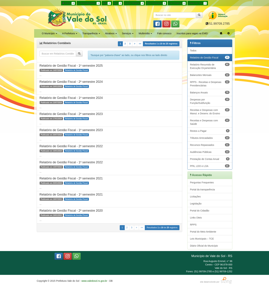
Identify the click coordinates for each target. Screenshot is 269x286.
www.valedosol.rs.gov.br (94, 280)
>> (140, 43)
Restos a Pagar (210, 130)
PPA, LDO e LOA (210, 165)
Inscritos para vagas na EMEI (192, 33)
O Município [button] (49, 33)
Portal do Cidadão (199, 210)
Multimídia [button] (145, 33)
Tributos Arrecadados (210, 137)
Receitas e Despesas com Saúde (210, 122)
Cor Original (177, 3)
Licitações (195, 196)
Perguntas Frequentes (202, 182)
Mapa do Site (198, 3)
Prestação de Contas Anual (210, 158)
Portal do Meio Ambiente (203, 231)
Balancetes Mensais (210, 74)
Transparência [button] (91, 33)
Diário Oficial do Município (204, 245)
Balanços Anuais (210, 92)
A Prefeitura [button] (69, 33)
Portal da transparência (202, 189)
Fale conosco (164, 33)
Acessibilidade (89, 3)
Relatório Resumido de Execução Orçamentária (210, 66)
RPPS (193, 224)
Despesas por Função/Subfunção (210, 101)
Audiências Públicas (210, 151)
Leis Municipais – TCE (202, 238)
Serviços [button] (128, 33)
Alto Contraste (156, 3)
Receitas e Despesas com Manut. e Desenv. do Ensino (210, 111)
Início (68, 3)
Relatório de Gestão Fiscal (210, 57)
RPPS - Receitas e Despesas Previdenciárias (210, 83)
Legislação (196, 203)
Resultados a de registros (161, 43)
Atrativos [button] (111, 33)
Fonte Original (134, 3)
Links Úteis (196, 217)
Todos (193, 50)
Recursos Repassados (210, 144)
